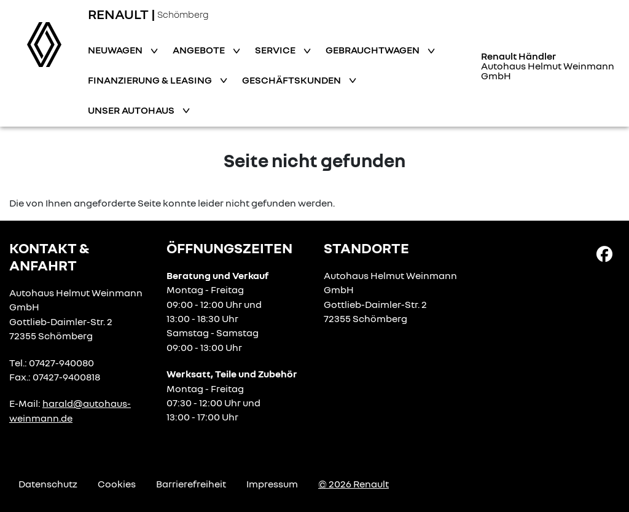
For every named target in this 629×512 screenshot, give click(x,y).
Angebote (200, 50)
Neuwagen (116, 50)
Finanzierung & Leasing (151, 80)
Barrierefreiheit (191, 484)
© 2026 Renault (353, 484)
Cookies (117, 484)
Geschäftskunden (292, 80)
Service (276, 50)
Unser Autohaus (132, 110)
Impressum (272, 484)
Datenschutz (47, 484)
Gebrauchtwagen (373, 50)
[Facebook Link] (604, 253)
